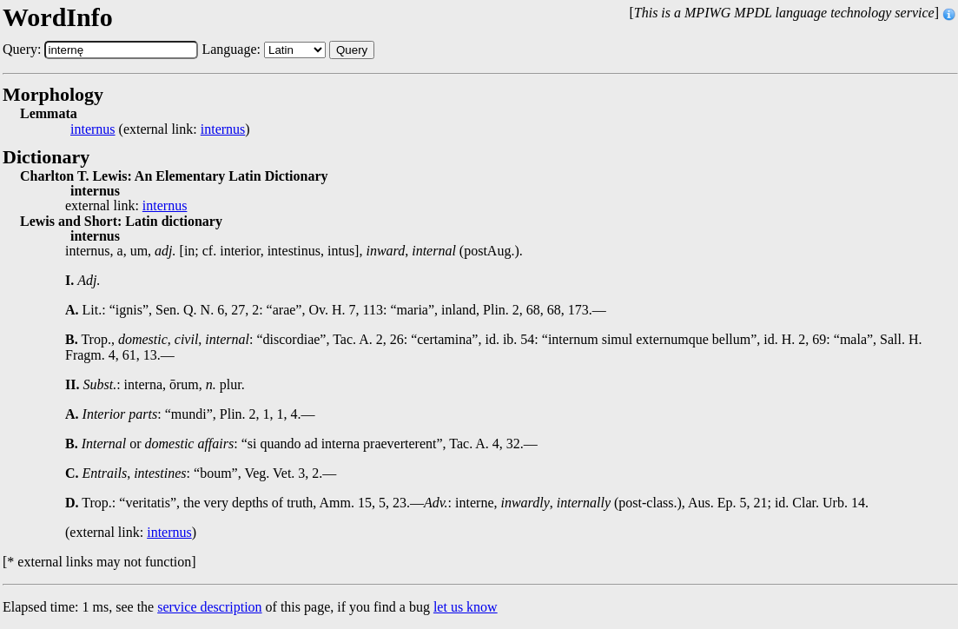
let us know (465, 606)
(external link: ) (160, 129)
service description (209, 606)
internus (93, 129)
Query (351, 49)
